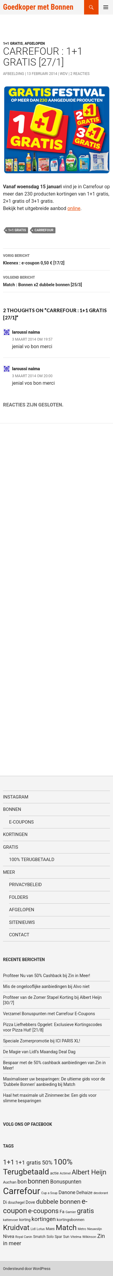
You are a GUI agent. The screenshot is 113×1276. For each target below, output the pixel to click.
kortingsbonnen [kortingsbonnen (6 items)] (70, 1219)
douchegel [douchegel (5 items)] (16, 1202)
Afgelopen (35, 43)
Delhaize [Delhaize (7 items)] (85, 1192)
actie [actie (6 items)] (54, 1173)
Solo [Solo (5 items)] (50, 1237)
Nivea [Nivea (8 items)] (8, 1236)
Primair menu (106, 7)
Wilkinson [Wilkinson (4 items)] (89, 1237)
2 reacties (80, 74)
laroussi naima (26, 332)
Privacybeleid (25, 884)
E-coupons (21, 822)
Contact (19, 935)
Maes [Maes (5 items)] (50, 1229)
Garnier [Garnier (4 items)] (70, 1212)
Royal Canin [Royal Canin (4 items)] (23, 1237)
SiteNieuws (22, 922)
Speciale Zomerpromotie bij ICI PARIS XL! (41, 1040)
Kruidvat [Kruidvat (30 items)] (16, 1227)
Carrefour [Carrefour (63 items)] (21, 1191)
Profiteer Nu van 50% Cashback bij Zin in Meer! (46, 975)
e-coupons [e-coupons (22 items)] (43, 1211)
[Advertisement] (48, 594)
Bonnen (12, 809)
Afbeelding (13, 74)
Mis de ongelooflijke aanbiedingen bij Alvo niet (46, 986)
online (73, 208)
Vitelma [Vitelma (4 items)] (75, 1237)
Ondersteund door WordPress (26, 1269)
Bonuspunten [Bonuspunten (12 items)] (65, 1182)
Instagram (15, 797)
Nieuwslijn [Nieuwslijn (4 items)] (94, 1229)
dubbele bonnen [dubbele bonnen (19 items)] (58, 1201)
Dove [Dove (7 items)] (30, 1202)
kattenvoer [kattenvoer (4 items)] (10, 1220)
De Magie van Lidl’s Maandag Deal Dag (39, 1051)
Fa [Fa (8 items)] (62, 1211)
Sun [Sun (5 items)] (66, 1237)
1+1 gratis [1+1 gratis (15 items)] (28, 1162)
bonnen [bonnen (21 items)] (38, 1181)
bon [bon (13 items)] (22, 1181)
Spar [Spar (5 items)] (58, 1237)
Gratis (10, 847)
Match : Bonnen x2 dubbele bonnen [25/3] (56, 280)
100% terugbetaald (31, 859)
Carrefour (43, 230)
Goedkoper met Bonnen (38, 7)
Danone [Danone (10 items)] (66, 1192)
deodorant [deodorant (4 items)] (100, 1193)
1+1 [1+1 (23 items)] (8, 1162)
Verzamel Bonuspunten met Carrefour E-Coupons (49, 1013)
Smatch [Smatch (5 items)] (39, 1237)
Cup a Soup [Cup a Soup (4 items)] (49, 1193)
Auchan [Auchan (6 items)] (9, 1182)
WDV (64, 74)
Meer (9, 872)
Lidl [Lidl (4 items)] (33, 1229)
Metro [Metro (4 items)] (82, 1229)
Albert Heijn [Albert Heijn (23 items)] (89, 1172)
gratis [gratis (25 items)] (85, 1211)
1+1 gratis (13, 43)
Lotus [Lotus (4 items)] (41, 1229)
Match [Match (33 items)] (66, 1227)
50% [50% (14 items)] (47, 1162)
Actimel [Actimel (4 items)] (65, 1173)
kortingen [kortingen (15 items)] (44, 1219)
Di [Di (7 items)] (5, 1202)
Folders (18, 897)
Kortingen (15, 834)
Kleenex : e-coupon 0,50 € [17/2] (56, 258)
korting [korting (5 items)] (25, 1220)
